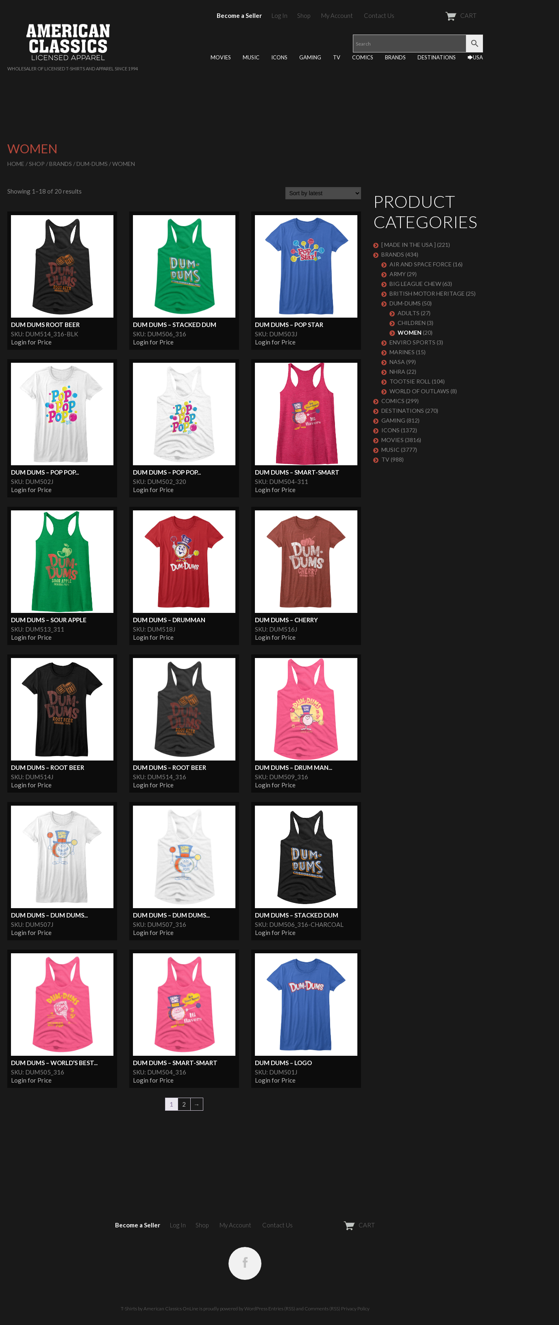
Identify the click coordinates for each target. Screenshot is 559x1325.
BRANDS (395, 57)
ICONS (279, 57)
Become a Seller (239, 15)
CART (440, 15)
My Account (337, 15)
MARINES (402, 352)
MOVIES (221, 57)
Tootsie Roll (410, 381)
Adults (409, 312)
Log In (279, 15)
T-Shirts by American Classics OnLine (159, 1308)
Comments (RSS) (322, 1308)
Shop (303, 15)
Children (412, 322)
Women (410, 332)
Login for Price (31, 342)
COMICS (362, 57)
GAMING (310, 57)
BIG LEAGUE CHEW (415, 283)
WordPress (256, 1308)
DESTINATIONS (437, 57)
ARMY (397, 273)
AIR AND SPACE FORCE (420, 264)
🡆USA (475, 57)
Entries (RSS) (281, 1308)
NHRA (397, 371)
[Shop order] (323, 193)
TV (336, 57)
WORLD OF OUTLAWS (419, 391)
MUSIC (251, 57)
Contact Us (379, 15)
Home (15, 163)
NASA (397, 361)
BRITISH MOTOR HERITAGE (427, 293)
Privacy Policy (355, 1308)
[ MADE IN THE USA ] (408, 244)
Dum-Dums (92, 163)
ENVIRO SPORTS (412, 342)
